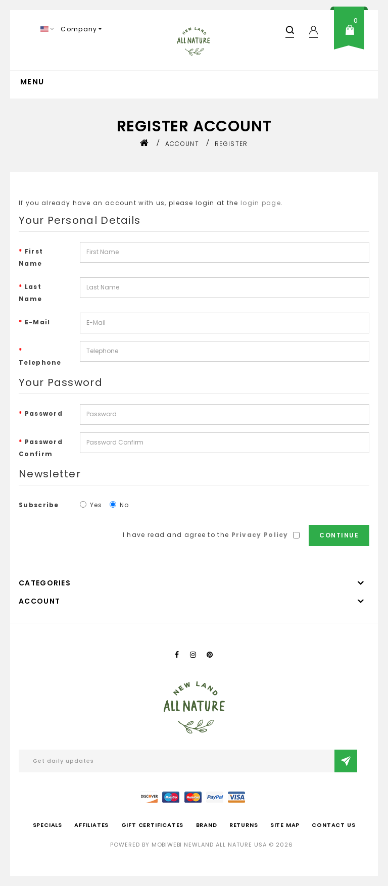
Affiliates (91, 825)
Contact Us (333, 825)
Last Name (30, 292)
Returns (243, 825)
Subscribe (39, 505)
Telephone (40, 362)
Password (44, 413)
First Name (31, 257)
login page (260, 203)
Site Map (285, 825)
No (119, 505)
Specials (47, 825)
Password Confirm (41, 447)
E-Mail (38, 322)
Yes (91, 505)
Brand (206, 825)
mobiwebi (167, 845)
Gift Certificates (152, 825)
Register (231, 143)
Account (182, 143)
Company (79, 29)
